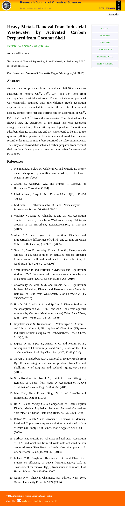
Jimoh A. (27, 45)
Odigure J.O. (41, 45)
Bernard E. (13, 45)
